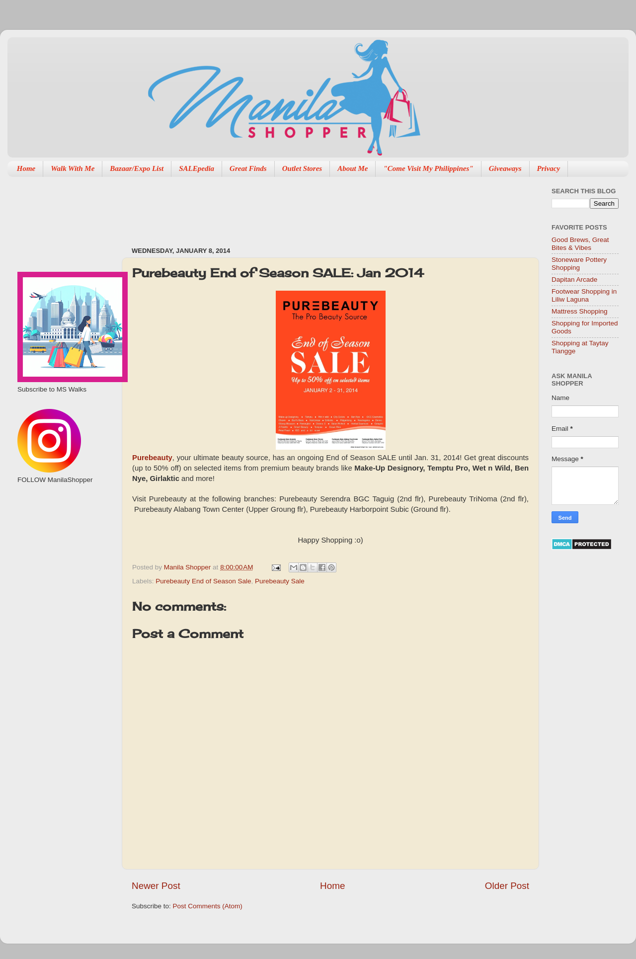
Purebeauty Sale (280, 581)
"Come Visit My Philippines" (428, 168)
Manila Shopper (188, 567)
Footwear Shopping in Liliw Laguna (584, 295)
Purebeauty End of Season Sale (203, 581)
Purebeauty (152, 458)
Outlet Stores (302, 168)
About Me (352, 168)
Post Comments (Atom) (207, 906)
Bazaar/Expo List (136, 168)
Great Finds (248, 168)
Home (26, 168)
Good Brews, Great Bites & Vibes (580, 243)
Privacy (548, 168)
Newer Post (156, 885)
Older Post (507, 885)
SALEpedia (196, 168)
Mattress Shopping (580, 311)
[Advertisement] (312, 206)
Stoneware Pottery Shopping (579, 263)
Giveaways (505, 168)
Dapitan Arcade (574, 279)
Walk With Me (72, 168)
